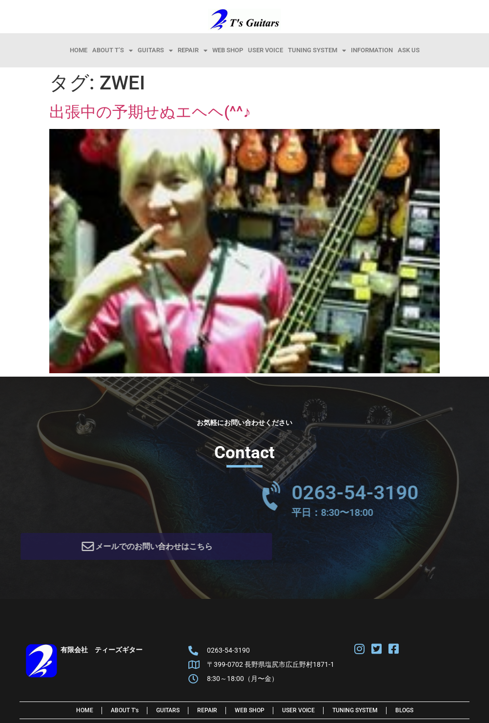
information (372, 50)
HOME (78, 50)
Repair (192, 50)
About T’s (112, 50)
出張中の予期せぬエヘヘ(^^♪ (150, 112)
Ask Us (409, 50)
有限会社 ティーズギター (102, 652)
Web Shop (227, 50)
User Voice (265, 50)
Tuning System (317, 50)
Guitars (155, 50)
